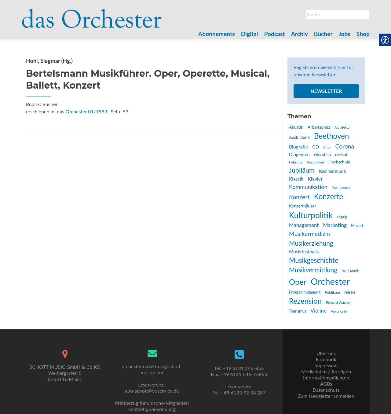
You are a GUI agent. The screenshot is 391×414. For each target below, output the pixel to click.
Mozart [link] (357, 225)
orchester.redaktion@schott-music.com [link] (152, 369)
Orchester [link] (330, 281)
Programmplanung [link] (304, 292)
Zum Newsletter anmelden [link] (326, 396)
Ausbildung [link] (299, 137)
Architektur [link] (342, 127)
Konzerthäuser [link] (302, 205)
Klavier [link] (315, 178)
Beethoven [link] (331, 135)
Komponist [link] (341, 187)
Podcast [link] (274, 33)
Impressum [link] (326, 365)
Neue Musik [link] (350, 271)
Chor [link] (327, 147)
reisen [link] (349, 292)
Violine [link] (318, 310)
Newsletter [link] (326, 91)
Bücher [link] (323, 33)
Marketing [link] (335, 225)
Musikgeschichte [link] (313, 260)
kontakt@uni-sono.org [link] (152, 409)
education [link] (322, 154)
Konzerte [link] (328, 196)
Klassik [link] (296, 178)
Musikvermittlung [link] (313, 269)
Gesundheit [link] (315, 162)
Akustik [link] (296, 127)
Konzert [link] (299, 196)
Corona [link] (344, 146)
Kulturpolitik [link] (311, 215)
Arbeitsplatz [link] (319, 127)
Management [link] (304, 225)
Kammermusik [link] (332, 171)
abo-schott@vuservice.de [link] (152, 391)
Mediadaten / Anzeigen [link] (326, 371)
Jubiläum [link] (302, 170)
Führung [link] (295, 162)
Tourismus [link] (297, 311)
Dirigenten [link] (299, 154)
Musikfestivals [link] (304, 251)
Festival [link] (341, 154)
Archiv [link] (299, 33)
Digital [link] (249, 33)
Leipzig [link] (342, 217)
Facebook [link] (326, 359)
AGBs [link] (326, 384)
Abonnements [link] (216, 33)
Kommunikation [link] (308, 186)
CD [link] (315, 146)
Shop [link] (363, 33)
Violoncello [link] (339, 311)
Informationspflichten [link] (326, 377)
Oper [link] (297, 281)
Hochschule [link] (339, 161)
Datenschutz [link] (325, 390)
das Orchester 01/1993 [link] (82, 111)
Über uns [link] (326, 353)
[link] (92, 14)
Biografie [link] (298, 146)
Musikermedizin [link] (309, 233)
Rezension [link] (305, 300)
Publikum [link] (332, 292)
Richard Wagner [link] (338, 302)
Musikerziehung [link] (311, 243)
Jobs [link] (344, 33)
